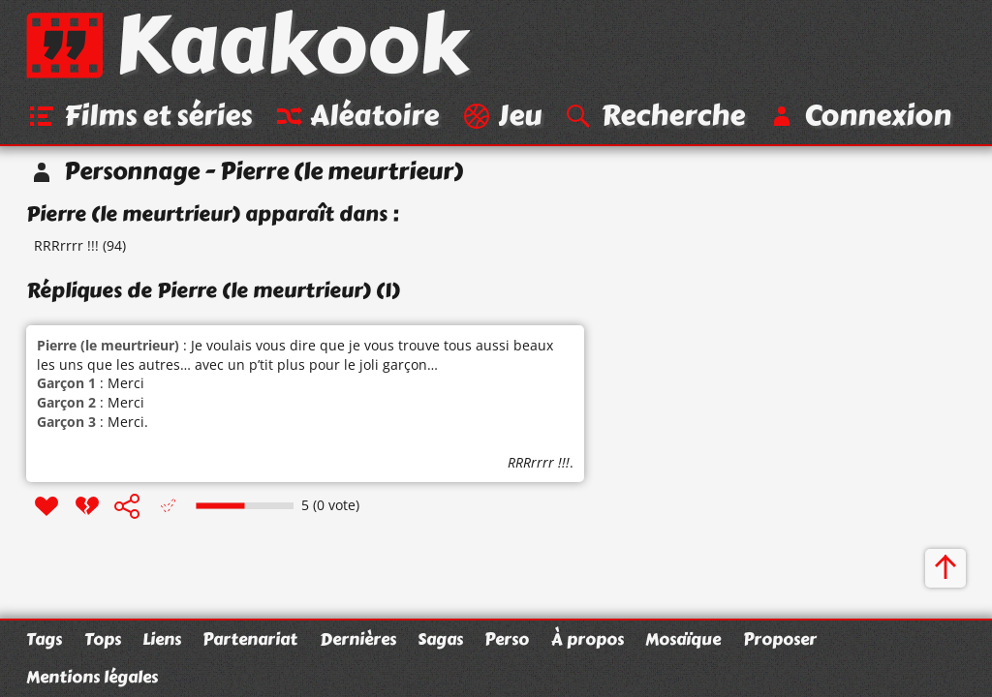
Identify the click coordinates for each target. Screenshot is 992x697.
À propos (587, 639)
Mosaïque (683, 639)
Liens (161, 639)
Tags (44, 639)
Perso (506, 639)
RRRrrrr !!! (66, 245)
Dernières (358, 639)
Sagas (440, 639)
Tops (102, 639)
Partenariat (249, 639)
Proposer (780, 639)
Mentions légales (92, 676)
